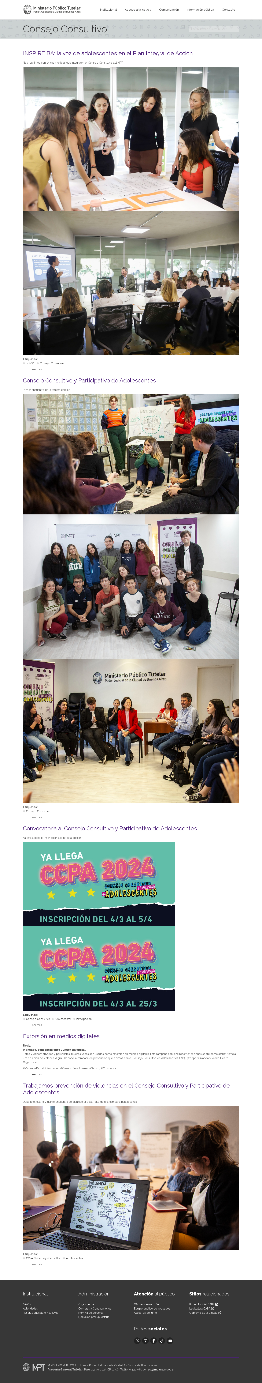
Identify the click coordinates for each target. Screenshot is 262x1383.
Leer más (36, 369)
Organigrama (86, 1304)
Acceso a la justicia (138, 9)
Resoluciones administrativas (40, 1312)
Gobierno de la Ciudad (203, 1312)
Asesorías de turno (145, 1312)
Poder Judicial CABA (203, 1304)
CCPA (29, 1258)
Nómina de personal (90, 1312)
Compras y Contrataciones (94, 1308)
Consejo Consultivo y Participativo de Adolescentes (89, 380)
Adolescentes (63, 1018)
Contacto (228, 9)
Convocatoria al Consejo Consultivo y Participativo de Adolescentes (110, 828)
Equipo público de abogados (152, 1308)
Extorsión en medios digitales (61, 1036)
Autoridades (30, 1308)
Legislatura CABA (199, 1308)
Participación (84, 1018)
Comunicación (169, 9)
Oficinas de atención (146, 1304)
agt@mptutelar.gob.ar (161, 1369)
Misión (27, 1304)
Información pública (200, 9)
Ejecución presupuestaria (93, 1316)
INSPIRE (30, 363)
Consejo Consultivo (52, 363)
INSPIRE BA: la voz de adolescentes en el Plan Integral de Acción (108, 53)
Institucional (108, 9)
